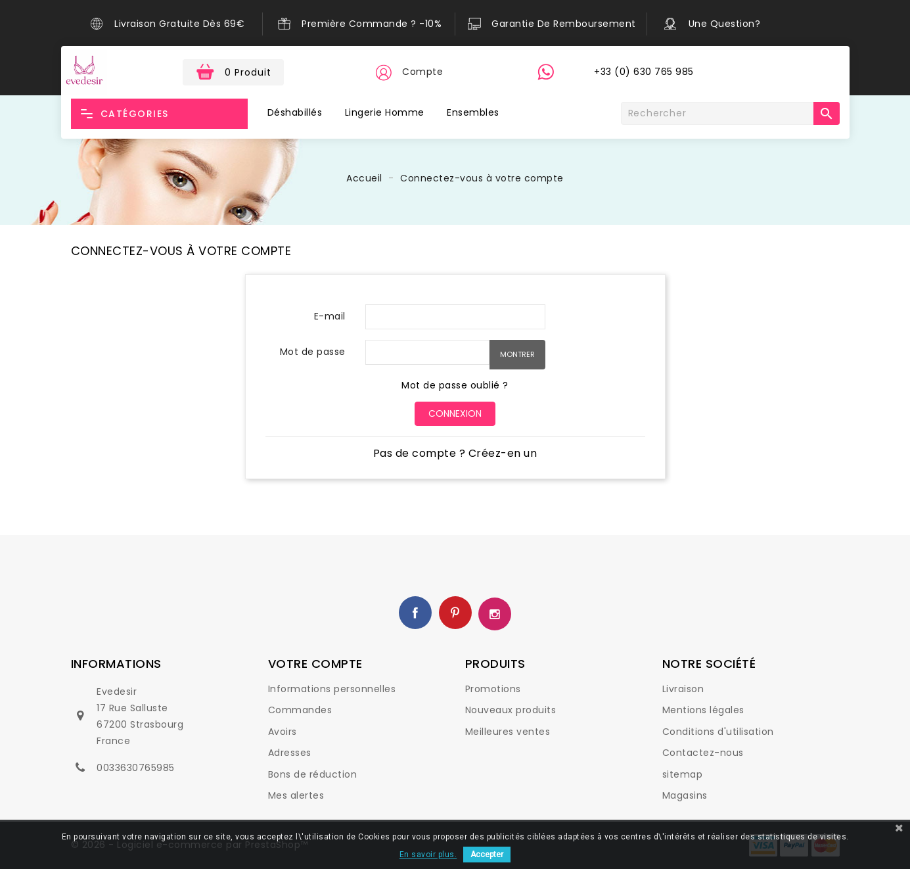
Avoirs (282, 731)
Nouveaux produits (511, 709)
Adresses (289, 752)
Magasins (685, 795)
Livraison (683, 688)
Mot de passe (313, 351)
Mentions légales (703, 709)
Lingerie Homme (384, 112)
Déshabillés (295, 112)
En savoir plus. (428, 854)
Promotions (493, 688)
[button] (383, 72)
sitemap (682, 774)
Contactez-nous (703, 752)
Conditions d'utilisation (718, 731)
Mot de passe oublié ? (455, 385)
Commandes (300, 709)
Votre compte (315, 663)
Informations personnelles (332, 688)
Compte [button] (422, 71)
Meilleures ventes (508, 731)
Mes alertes (296, 795)
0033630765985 (136, 767)
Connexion (455, 413)
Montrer (517, 354)
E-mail (330, 316)
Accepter (486, 854)
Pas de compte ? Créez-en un (455, 453)
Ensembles (473, 112)
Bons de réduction (312, 774)
